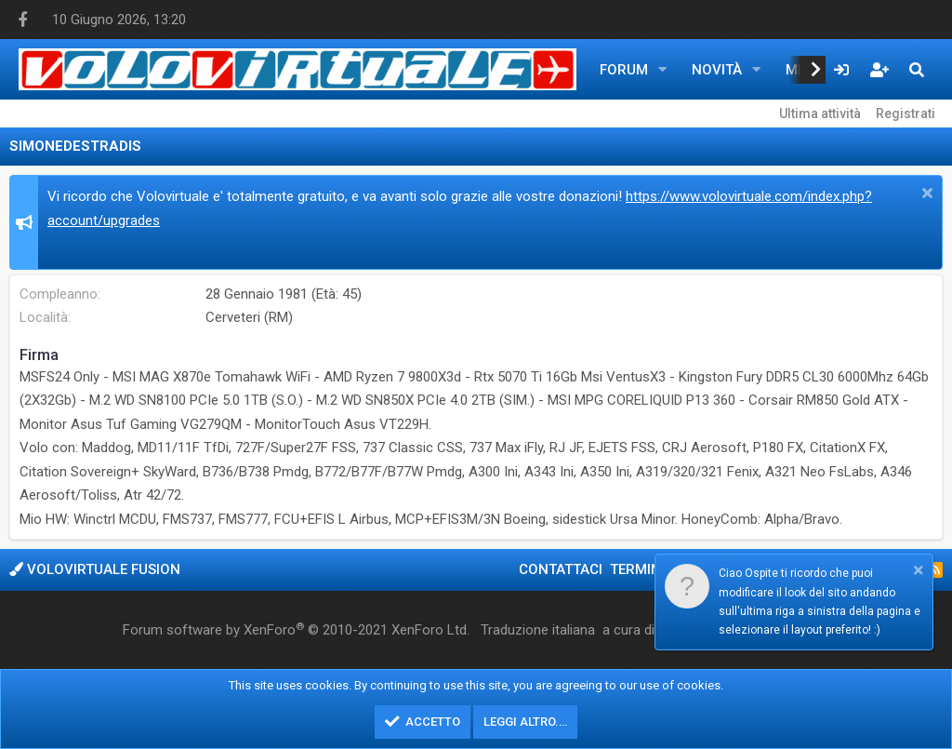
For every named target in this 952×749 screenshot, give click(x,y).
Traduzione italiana (538, 630)
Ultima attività (820, 113)
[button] (663, 70)
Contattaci (560, 569)
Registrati (905, 113)
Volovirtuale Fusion (94, 569)
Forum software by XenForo (296, 630)
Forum (624, 69)
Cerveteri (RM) (249, 317)
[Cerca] (916, 70)
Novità (717, 69)
